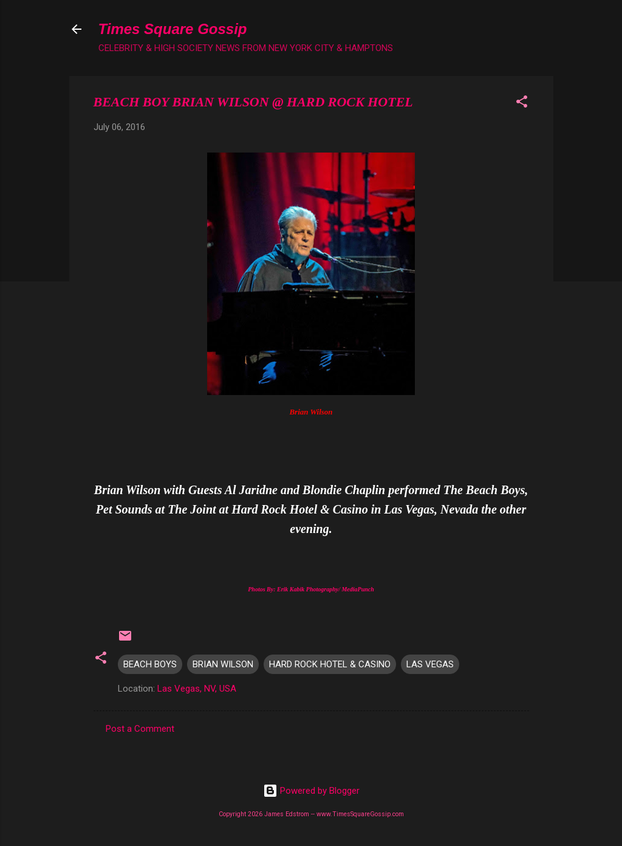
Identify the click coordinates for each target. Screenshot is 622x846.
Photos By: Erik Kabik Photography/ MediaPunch (311, 589)
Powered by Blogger (311, 790)
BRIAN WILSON (223, 664)
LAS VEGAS (430, 664)
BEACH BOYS (150, 664)
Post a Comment (140, 728)
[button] (521, 103)
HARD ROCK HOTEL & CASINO (330, 664)
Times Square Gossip (172, 29)
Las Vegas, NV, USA (196, 688)
